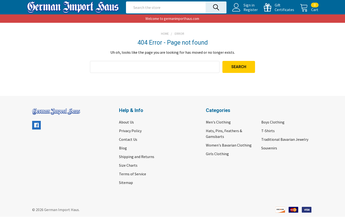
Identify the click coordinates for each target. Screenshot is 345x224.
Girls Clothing (217, 161)
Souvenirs (269, 155)
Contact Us (128, 146)
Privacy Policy (130, 138)
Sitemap (126, 189)
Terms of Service (132, 181)
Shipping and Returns (136, 163)
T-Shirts (268, 138)
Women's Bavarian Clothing (229, 152)
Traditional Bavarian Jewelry (284, 146)
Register (245, 13)
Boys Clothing (273, 129)
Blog (123, 155)
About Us (126, 129)
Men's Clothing (218, 129)
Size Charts (128, 172)
